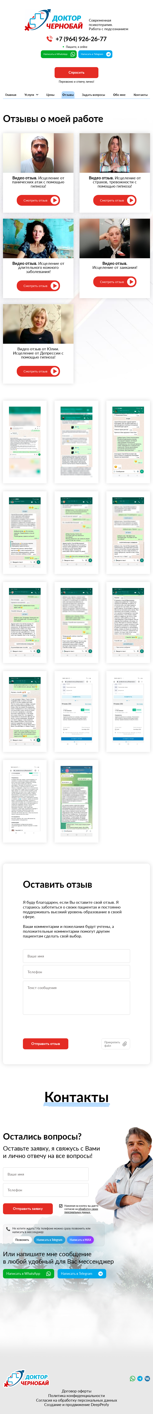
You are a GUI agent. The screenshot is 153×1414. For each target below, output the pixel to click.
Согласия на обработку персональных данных (76, 1400)
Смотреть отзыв (41, 200)
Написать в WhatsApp (28, 1273)
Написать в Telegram (49, 1239)
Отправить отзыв (45, 1043)
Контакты (141, 94)
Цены (50, 94)
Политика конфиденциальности (76, 1395)
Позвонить (22, 1239)
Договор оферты (76, 1391)
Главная (10, 94)
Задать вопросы (93, 94)
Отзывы (68, 94)
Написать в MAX (80, 1239)
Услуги (31, 94)
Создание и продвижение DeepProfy (76, 1404)
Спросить (76, 72)
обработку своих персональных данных (81, 1210)
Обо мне (119, 94)
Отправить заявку (28, 1208)
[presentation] (53, 1030)
